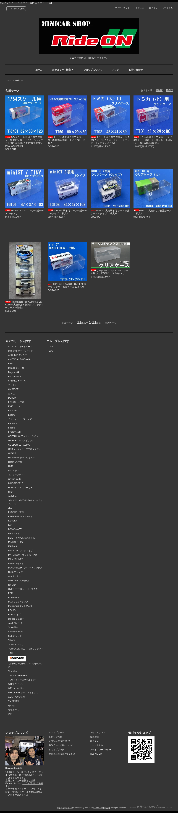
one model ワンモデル (18, 580)
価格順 (159, 90)
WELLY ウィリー (16, 688)
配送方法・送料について (61, 745)
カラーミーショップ (65, 808)
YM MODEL (14, 701)
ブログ (115, 69)
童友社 (11, 393)
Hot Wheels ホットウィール (21, 457)
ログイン (153, 8)
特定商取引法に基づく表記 (62, 754)
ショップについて (92, 69)
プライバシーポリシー (100, 749)
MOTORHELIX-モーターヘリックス (25, 568)
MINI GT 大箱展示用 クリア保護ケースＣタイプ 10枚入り (110, 212)
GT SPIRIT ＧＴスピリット (21, 440)
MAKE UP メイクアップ (20, 550)
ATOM (99, 754)
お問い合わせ (136, 69)
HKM (10, 466)
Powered (151, 808)
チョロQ (12, 385)
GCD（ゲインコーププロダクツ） (24, 449)
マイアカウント (122, 8)
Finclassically (14, 432)
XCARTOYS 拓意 (16, 697)
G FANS (12, 453)
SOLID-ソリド (15, 636)
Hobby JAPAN (15, 462)
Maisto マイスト (16, 563)
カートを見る (96, 745)
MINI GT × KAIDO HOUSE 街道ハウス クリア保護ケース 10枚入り (67, 285)
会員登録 (139, 8)
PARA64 (12, 585)
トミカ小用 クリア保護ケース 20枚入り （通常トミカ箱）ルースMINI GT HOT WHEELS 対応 (153, 140)
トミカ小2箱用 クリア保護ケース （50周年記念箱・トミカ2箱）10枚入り (67, 140)
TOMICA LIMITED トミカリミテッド (25, 649)
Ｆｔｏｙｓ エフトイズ (20, 419)
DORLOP (12, 398)
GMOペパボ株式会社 (101, 808)
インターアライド (16, 475)
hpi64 (10, 492)
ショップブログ (56, 749)
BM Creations (14, 376)
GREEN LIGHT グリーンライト (23, 436)
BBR (10, 363)
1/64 (51, 346)
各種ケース (20, 80)
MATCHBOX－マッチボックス (22, 555)
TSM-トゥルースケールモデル (22, 680)
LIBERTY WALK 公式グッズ (21, 538)
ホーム (38, 69)
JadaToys (12, 496)
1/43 (51, 351)
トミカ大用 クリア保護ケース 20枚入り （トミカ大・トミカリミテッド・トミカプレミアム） (110, 140)
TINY (10, 653)
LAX (10, 525)
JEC (10, 508)
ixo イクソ (13, 470)
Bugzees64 (13, 372)
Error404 (12, 415)
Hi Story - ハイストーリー (20, 487)
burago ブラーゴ (16, 368)
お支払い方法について (59, 741)
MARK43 (12, 546)
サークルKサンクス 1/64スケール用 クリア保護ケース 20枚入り (110, 272)
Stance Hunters (15, 631)
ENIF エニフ (14, 406)
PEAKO (11, 610)
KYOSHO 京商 (16, 512)
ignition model (14, 479)
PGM (10, 593)
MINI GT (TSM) (15, 542)
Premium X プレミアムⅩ (20, 606)
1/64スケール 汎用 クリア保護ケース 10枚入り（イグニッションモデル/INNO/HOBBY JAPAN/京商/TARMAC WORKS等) (24, 141)
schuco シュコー (16, 619)
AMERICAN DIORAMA (19, 359)
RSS (92, 754)
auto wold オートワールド (20, 351)
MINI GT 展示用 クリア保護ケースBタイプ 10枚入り (67, 212)
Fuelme (11, 428)
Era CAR (12, 410)
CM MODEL (14, 389)
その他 (11, 705)
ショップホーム (56, 732)
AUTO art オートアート (20, 346)
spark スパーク (15, 623)
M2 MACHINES (15, 559)
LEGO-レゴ (13, 533)
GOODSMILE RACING (19, 445)
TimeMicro (13, 671)
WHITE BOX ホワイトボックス (23, 692)
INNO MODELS (15, 483)
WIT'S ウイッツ (15, 684)
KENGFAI (12, 521)
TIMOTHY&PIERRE (17, 675)
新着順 (169, 90)
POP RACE (13, 597)
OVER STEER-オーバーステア (23, 589)
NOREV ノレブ (15, 572)
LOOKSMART (15, 529)
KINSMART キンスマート (20, 516)
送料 (10, 714)
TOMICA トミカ (15, 644)
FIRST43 (12, 423)
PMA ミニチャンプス (18, 602)
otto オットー (14, 576)
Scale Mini (13, 627)
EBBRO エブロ (16, 402)
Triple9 (11, 640)
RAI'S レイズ (14, 614)
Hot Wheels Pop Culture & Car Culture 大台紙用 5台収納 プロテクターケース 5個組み (24, 304)
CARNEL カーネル (17, 381)
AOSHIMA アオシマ (17, 355)
